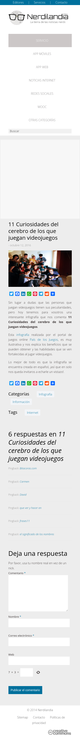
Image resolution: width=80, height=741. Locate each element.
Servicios (39, 2)
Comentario (17, 573)
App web (42, 67)
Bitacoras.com (28, 468)
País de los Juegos (44, 340)
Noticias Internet (42, 80)
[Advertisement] (40, 179)
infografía (22, 335)
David (23, 494)
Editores (18, 2)
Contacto (62, 2)
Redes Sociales (42, 94)
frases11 (25, 521)
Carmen (24, 481)
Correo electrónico (21, 635)
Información (21, 402)
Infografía (45, 394)
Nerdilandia (45, 710)
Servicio (42, 41)
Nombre (14, 617)
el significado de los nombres (37, 534)
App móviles (42, 54)
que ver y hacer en (31, 508)
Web (11, 654)
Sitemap (22, 717)
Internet (32, 412)
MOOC (42, 107)
